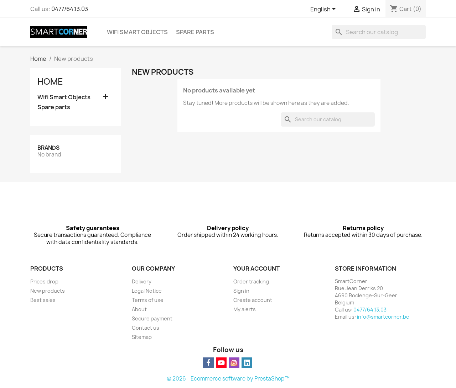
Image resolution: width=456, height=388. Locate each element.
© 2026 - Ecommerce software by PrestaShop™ (228, 378)
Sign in (241, 290)
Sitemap (142, 337)
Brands (48, 148)
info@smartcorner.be (383, 316)
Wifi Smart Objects (137, 32)
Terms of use (148, 300)
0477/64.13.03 (69, 9)
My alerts (244, 309)
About (139, 309)
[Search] (379, 32)
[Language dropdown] (324, 9)
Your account (256, 268)
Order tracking (251, 281)
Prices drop (44, 281)
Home (50, 81)
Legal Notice (147, 290)
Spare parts (195, 32)
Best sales (43, 300)
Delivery (141, 281)
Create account (252, 300)
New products (47, 290)
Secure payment (152, 318)
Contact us (145, 327)
